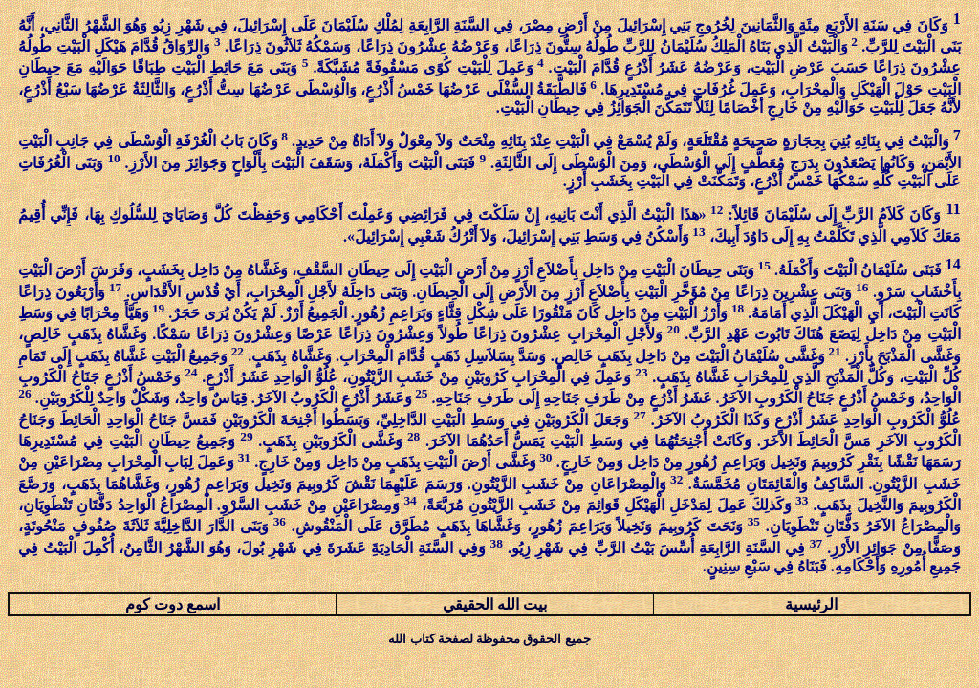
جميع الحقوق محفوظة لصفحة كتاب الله (489, 639)
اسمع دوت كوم (172, 604)
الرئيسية (811, 604)
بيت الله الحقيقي (495, 604)
